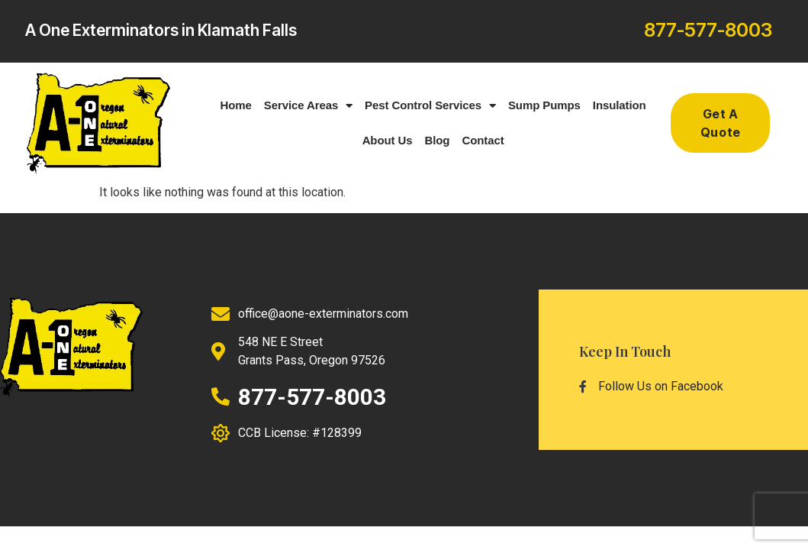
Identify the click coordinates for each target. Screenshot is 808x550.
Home (236, 105)
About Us (387, 140)
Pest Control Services (430, 105)
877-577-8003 (708, 29)
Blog (436, 140)
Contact (483, 140)
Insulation (619, 105)
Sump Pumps (544, 105)
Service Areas (308, 105)
